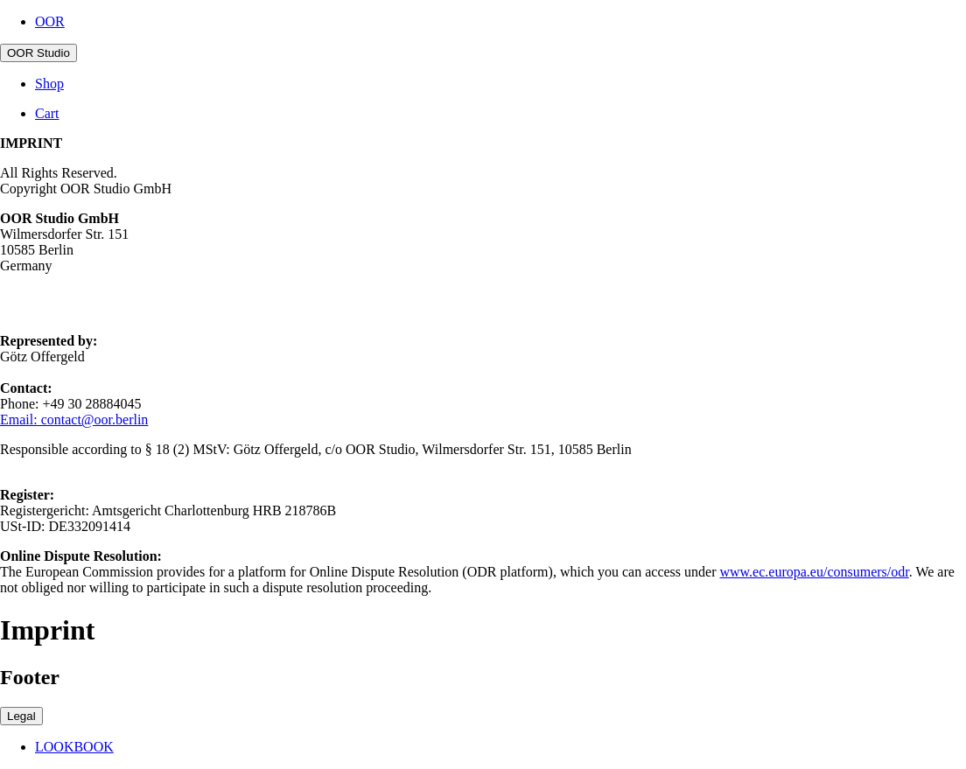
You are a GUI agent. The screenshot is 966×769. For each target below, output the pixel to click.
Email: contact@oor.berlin (74, 419)
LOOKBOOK (74, 746)
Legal (21, 716)
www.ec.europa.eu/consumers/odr (813, 571)
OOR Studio (38, 52)
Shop (49, 83)
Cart (47, 113)
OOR (50, 21)
